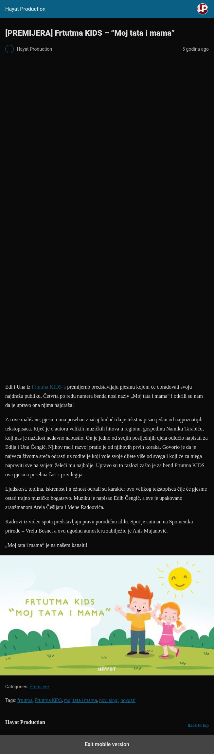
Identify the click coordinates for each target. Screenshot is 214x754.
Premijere (39, 686)
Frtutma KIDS (48, 700)
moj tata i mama (80, 700)
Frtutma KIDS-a (48, 387)
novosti (127, 700)
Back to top (198, 725)
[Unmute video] (107, 615)
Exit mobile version (107, 744)
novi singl (108, 700)
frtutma (25, 700)
